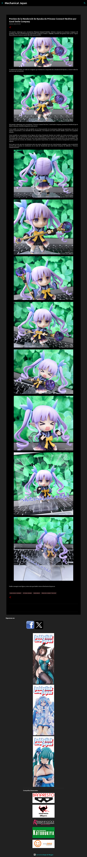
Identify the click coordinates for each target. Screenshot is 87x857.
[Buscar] (85, 3)
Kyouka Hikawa (27, 593)
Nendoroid (37, 593)
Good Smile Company (15, 593)
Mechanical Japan (16, 3)
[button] (10, 27)
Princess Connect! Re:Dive (49, 593)
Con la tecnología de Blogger (43, 854)
